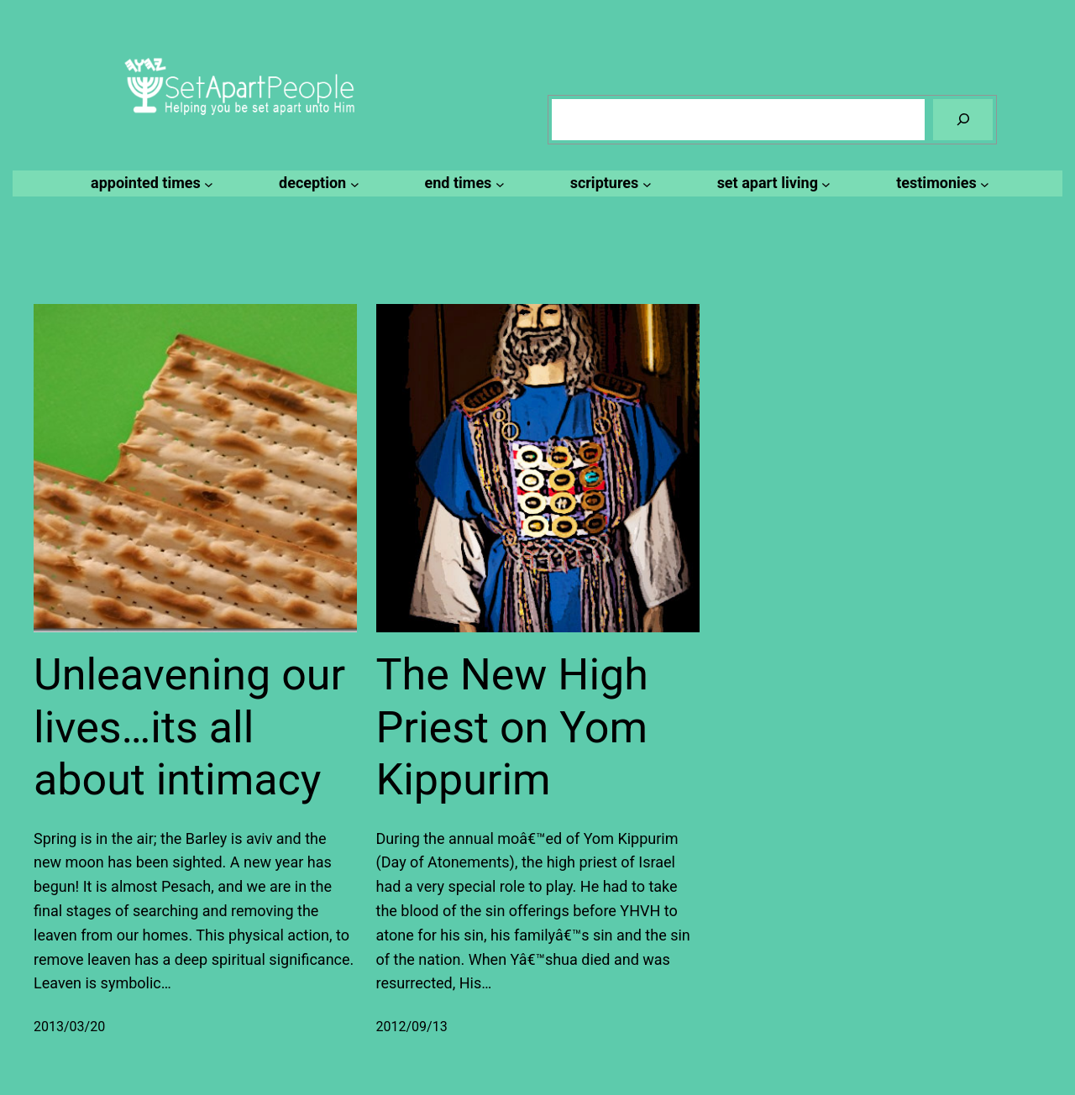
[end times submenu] (462, 183)
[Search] (963, 119)
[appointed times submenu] (149, 183)
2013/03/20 (69, 1027)
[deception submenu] (316, 183)
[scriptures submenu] (608, 183)
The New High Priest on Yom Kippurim (512, 727)
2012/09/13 (412, 1027)
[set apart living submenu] (771, 183)
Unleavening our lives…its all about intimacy (189, 727)
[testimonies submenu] (940, 183)
